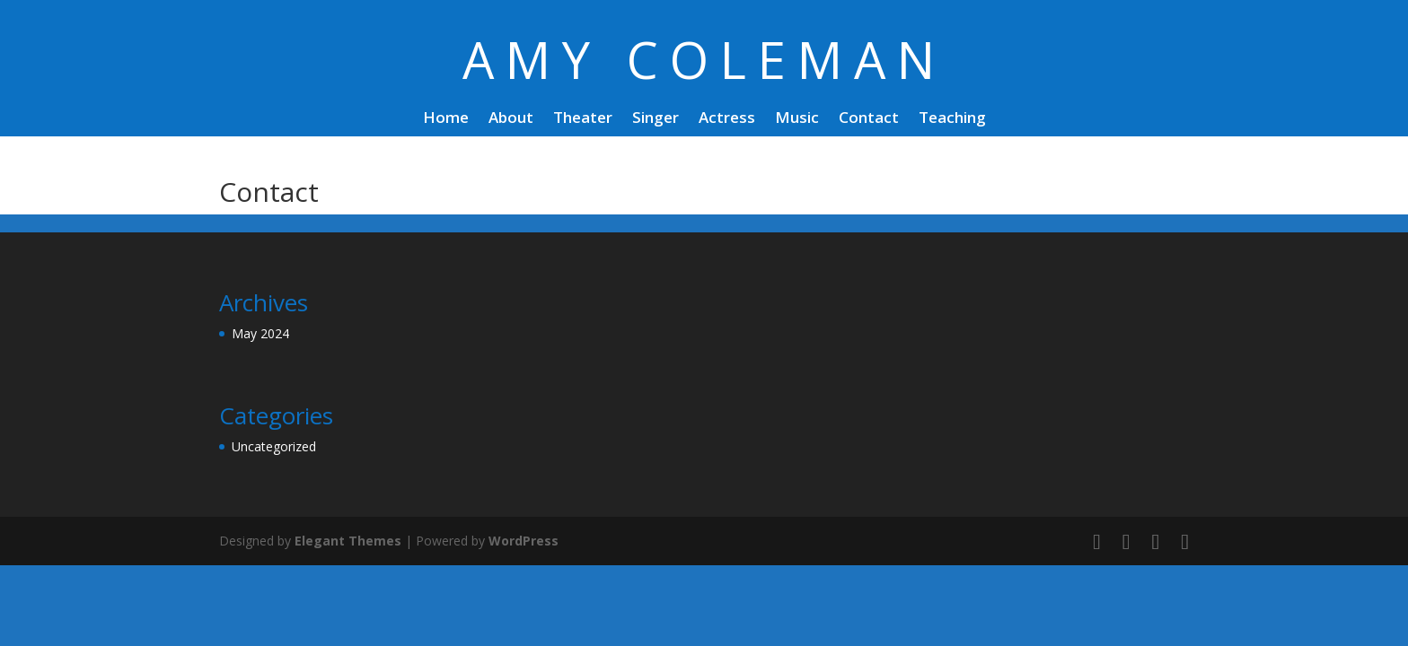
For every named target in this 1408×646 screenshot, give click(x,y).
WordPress (523, 540)
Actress (727, 119)
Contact (869, 119)
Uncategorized (274, 446)
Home (446, 119)
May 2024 (260, 333)
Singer (655, 119)
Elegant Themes (348, 540)
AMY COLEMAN (704, 59)
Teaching (952, 119)
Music (797, 119)
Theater (582, 119)
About (510, 119)
